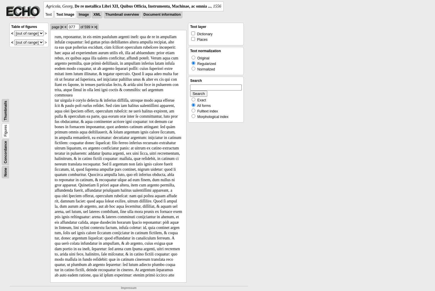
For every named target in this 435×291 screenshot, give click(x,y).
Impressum (128, 288)
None (6, 172)
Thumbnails (6, 110)
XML (97, 15)
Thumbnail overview (122, 15)
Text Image (65, 15)
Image (84, 15)
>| (95, 27)
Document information (162, 15)
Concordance (6, 152)
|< (61, 27)
